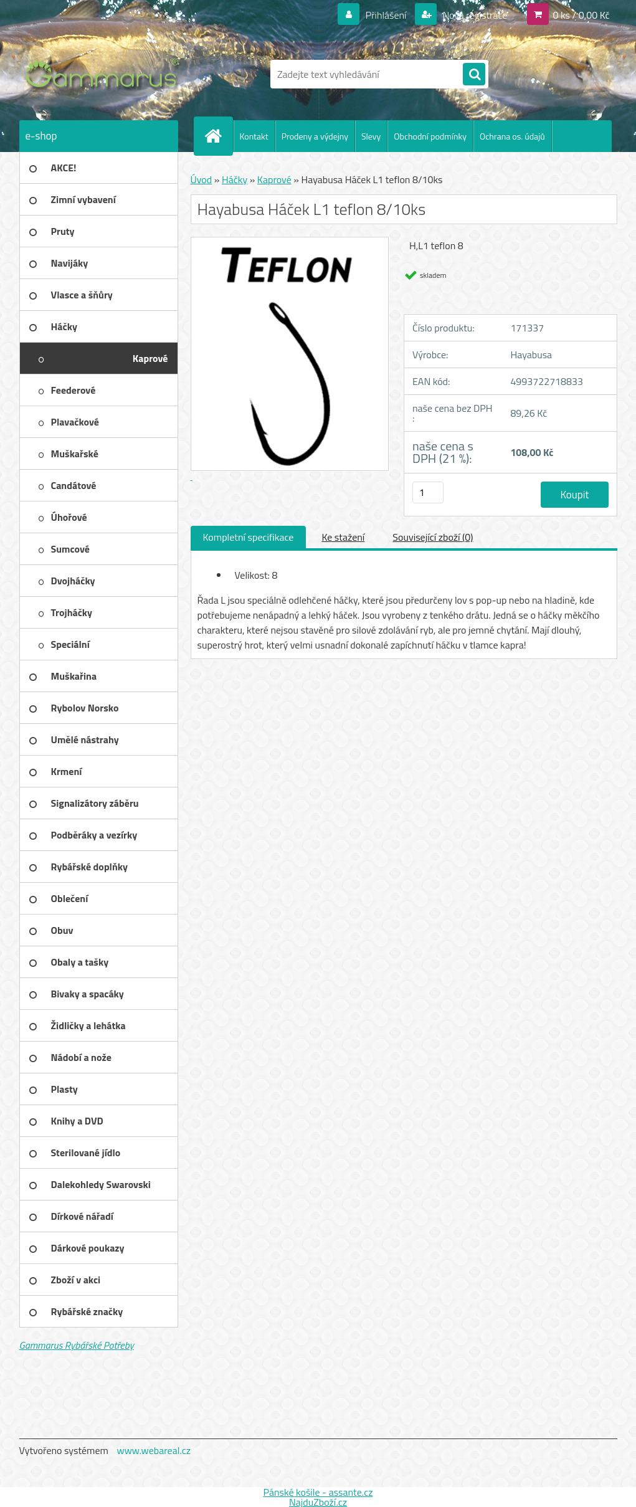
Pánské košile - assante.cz (318, 1492)
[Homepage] (218, 135)
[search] (474, 75)
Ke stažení (342, 537)
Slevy (371, 136)
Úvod (201, 179)
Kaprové (274, 179)
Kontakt (254, 136)
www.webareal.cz (153, 1450)
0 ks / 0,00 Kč (581, 14)
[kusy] (428, 492)
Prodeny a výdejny (315, 136)
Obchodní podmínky (430, 136)
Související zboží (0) (432, 537)
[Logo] (105, 74)
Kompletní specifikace (248, 537)
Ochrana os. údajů (512, 136)
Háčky (234, 179)
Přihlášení (386, 14)
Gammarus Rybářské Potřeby (76, 1345)
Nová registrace (474, 14)
